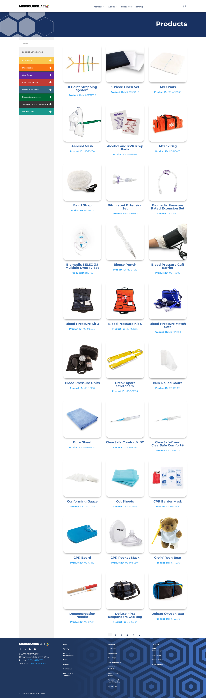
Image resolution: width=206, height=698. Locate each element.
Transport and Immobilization (114, 681)
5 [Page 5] (133, 635)
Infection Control (38, 82)
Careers (66, 664)
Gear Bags (38, 75)
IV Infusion (38, 60)
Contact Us (67, 669)
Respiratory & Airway (38, 97)
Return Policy (157, 660)
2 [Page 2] (115, 635)
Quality (66, 649)
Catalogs (155, 644)
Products (97, 6)
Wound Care (38, 111)
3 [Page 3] (121, 635)
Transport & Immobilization (38, 104)
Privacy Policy (157, 664)
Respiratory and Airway (114, 674)
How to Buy (156, 655)
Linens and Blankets (112, 668)
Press (65, 660)
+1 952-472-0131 (35, 660)
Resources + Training (132, 6)
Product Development (68, 654)
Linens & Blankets (38, 89)
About (111, 6)
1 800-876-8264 (37, 663)
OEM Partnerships (157, 650)
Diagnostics (38, 67)
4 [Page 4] (127, 635)
